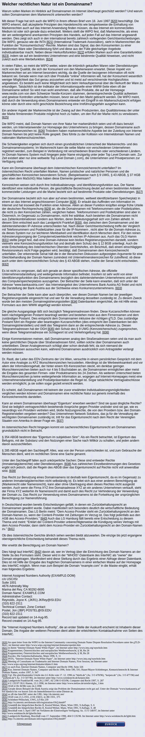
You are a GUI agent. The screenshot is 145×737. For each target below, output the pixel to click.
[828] (73, 202)
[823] (5, 56)
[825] (5, 117)
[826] (41, 131)
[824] (49, 59)
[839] (12, 471)
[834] (74, 301)
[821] (50, 42)
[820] (114, 21)
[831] (5, 240)
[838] (67, 464)
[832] (5, 264)
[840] (44, 518)
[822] (81, 52)
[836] (105, 332)
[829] (47, 209)
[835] (51, 329)
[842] (38, 552)
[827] (139, 192)
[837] (60, 420)
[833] (118, 288)
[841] (11, 529)
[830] (78, 222)
